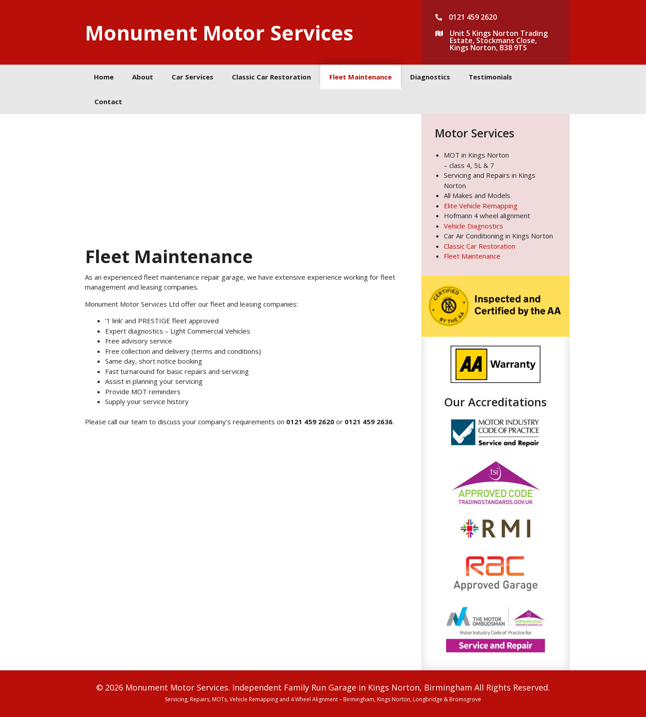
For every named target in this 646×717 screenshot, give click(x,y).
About (142, 76)
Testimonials (490, 76)
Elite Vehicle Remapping (481, 205)
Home (104, 76)
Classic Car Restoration (271, 76)
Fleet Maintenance (360, 76)
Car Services (192, 76)
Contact (108, 101)
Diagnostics (430, 76)
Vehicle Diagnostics (473, 225)
